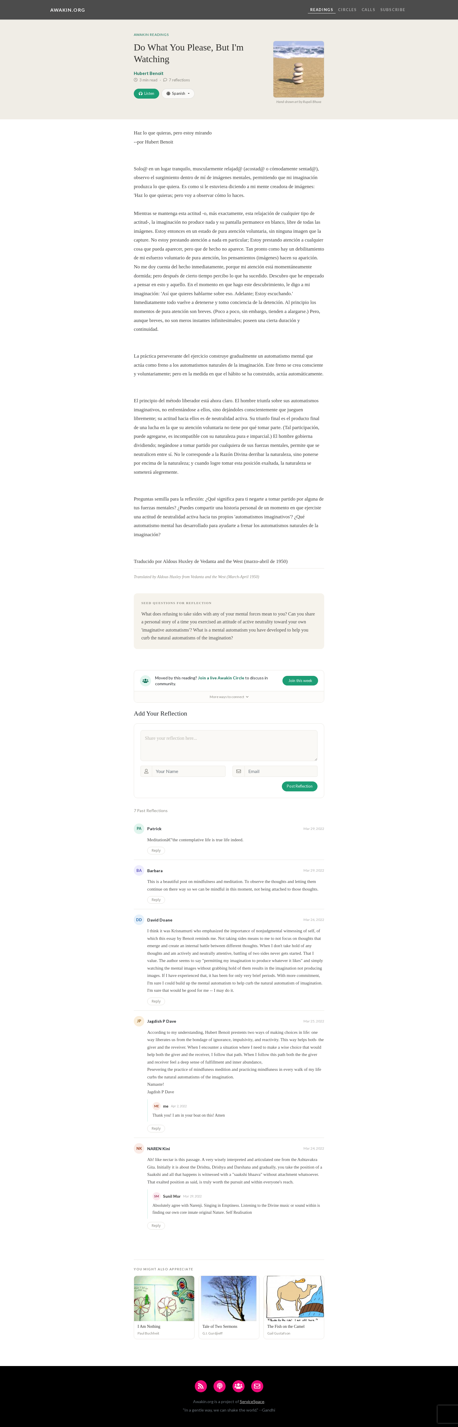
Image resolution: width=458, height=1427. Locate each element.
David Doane (159, 919)
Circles (347, 9)
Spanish (175, 93)
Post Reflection (300, 786)
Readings (322, 9)
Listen (146, 93)
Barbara (155, 870)
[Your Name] (188, 771)
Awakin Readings (151, 34)
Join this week (300, 680)
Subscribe (392, 9)
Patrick (154, 828)
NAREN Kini (158, 1148)
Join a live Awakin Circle (221, 677)
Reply (156, 850)
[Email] (281, 771)
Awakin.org (67, 10)
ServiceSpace (252, 1401)
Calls (369, 9)
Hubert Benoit (149, 73)
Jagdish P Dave (161, 1021)
